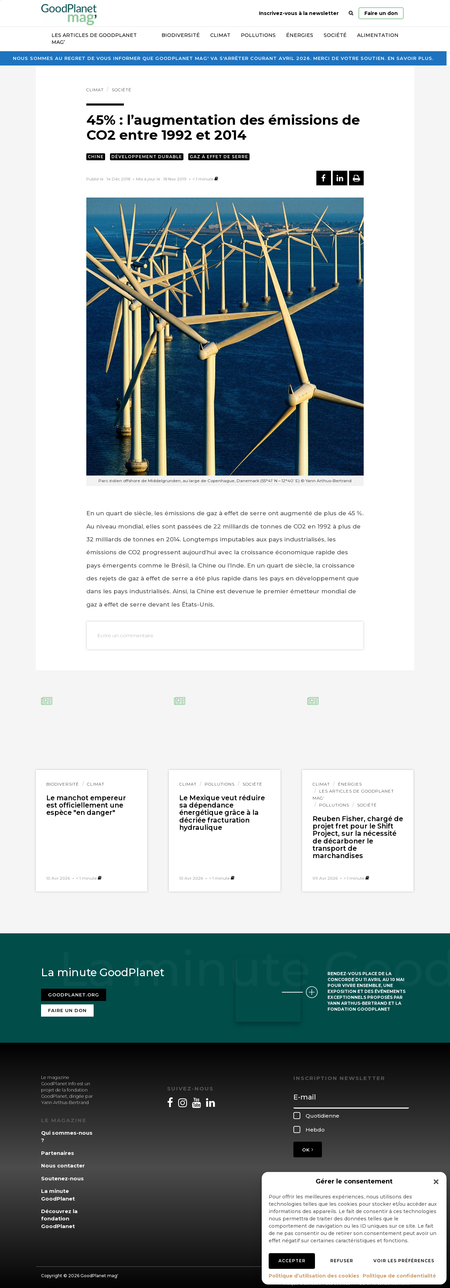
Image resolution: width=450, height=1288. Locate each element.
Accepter (292, 1260)
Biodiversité (180, 35)
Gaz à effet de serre (219, 156)
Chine (96, 156)
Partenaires (57, 1149)
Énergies (299, 35)
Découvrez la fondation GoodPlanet (59, 1214)
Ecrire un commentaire (125, 635)
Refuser (341, 1260)
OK (307, 1145)
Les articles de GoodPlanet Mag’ (94, 38)
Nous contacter (63, 1161)
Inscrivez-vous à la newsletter (299, 13)
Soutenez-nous (62, 1174)
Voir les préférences (403, 1260)
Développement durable (146, 156)
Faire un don (381, 13)
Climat (220, 35)
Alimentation (377, 35)
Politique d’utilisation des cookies (314, 1276)
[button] (436, 1181)
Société (335, 35)
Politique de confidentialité (399, 1276)
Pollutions (258, 35)
